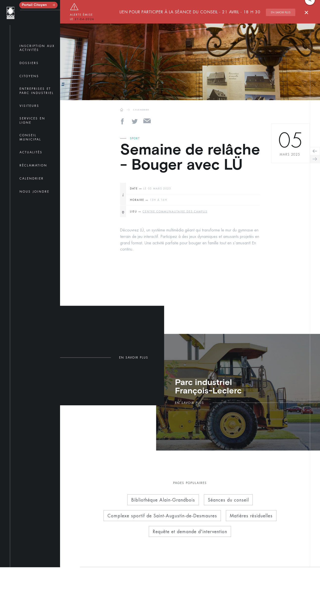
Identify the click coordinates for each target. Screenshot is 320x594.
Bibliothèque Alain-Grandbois (163, 500)
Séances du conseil (228, 500)
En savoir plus (280, 12)
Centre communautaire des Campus (175, 211)
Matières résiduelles (251, 516)
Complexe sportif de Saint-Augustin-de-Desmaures (162, 516)
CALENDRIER (141, 110)
